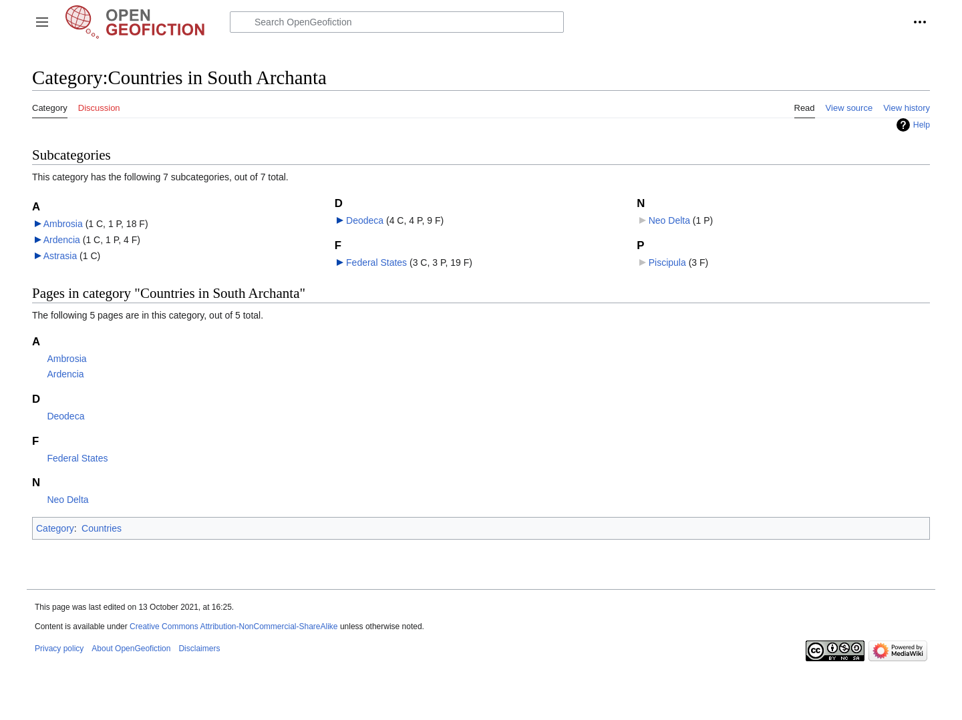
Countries (102, 528)
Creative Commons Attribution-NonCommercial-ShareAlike (233, 626)
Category (55, 528)
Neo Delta (669, 220)
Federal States (376, 262)
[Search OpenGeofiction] (397, 22)
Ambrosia (63, 223)
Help (921, 125)
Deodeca (364, 220)
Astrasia (60, 255)
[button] (42, 22)
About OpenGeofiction (131, 648)
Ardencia (61, 239)
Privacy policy (59, 648)
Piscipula (667, 262)
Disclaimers (199, 648)
